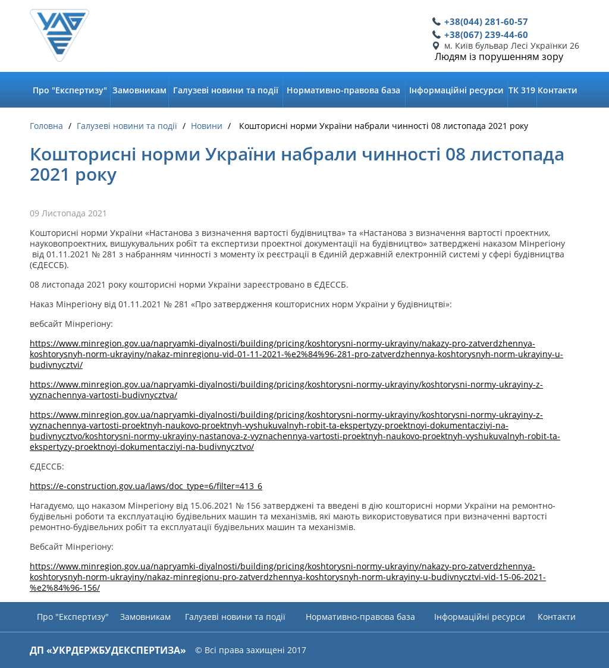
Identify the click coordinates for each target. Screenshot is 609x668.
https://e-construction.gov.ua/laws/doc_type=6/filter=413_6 (146, 485)
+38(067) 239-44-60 (486, 34)
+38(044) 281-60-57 (486, 21)
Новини (206, 126)
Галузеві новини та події (127, 126)
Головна (46, 126)
